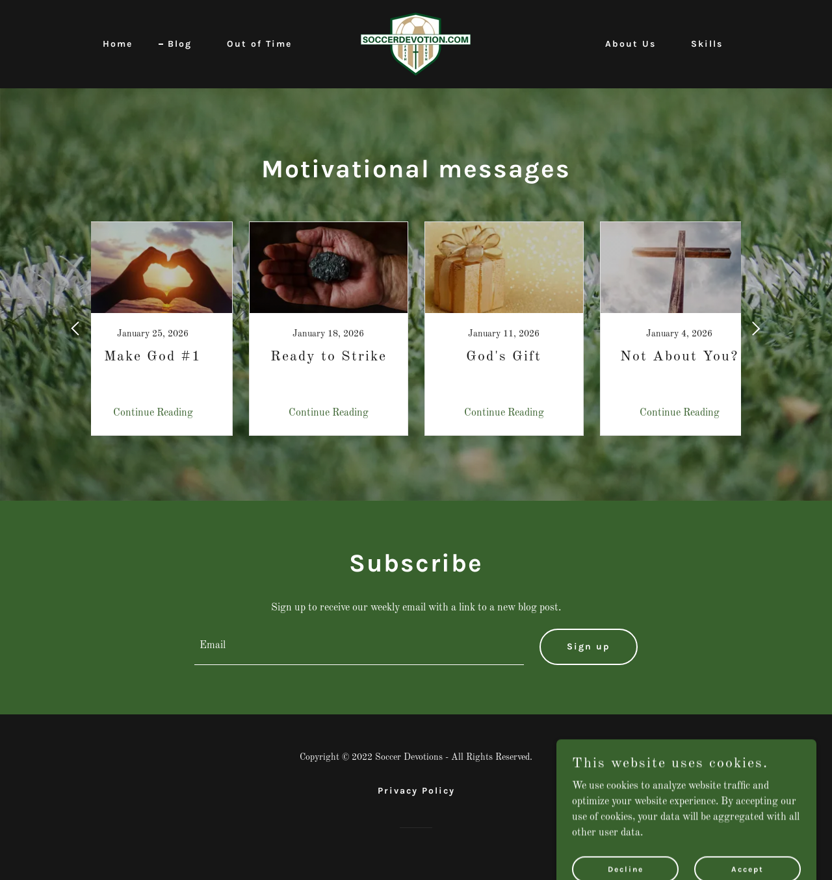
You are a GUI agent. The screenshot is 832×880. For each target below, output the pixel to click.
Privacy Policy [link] (416, 790)
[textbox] (359, 647)
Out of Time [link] (259, 43)
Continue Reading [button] (153, 413)
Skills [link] (707, 43)
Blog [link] (180, 43)
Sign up (588, 646)
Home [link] (118, 43)
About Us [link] (630, 43)
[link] (416, 44)
